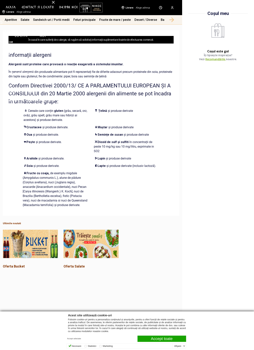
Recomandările (216, 59)
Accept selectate (74, 339)
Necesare (76, 346)
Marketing (108, 346)
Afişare (177, 346)
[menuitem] (11, 7)
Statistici (92, 346)
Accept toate (162, 339)
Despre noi (68, 7)
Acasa (11, 7)
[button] (171, 20)
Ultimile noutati (12, 223)
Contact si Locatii (38, 7)
